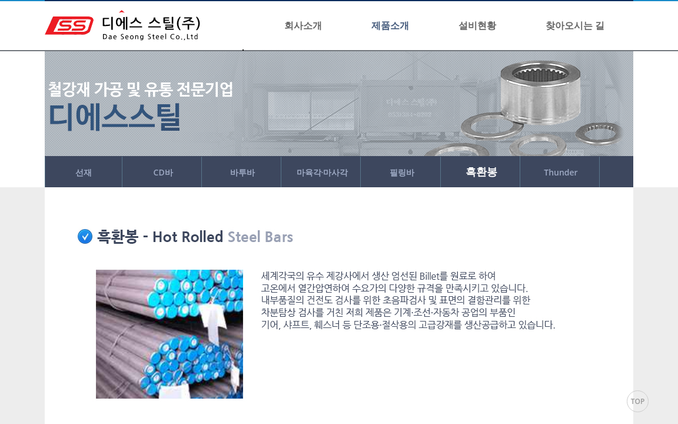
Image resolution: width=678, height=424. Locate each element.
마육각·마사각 (322, 172)
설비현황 (477, 25)
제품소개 (390, 25)
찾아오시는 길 (575, 25)
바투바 (242, 172)
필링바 (402, 172)
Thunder (560, 172)
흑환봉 (481, 171)
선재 (83, 172)
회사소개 (303, 25)
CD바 (163, 172)
